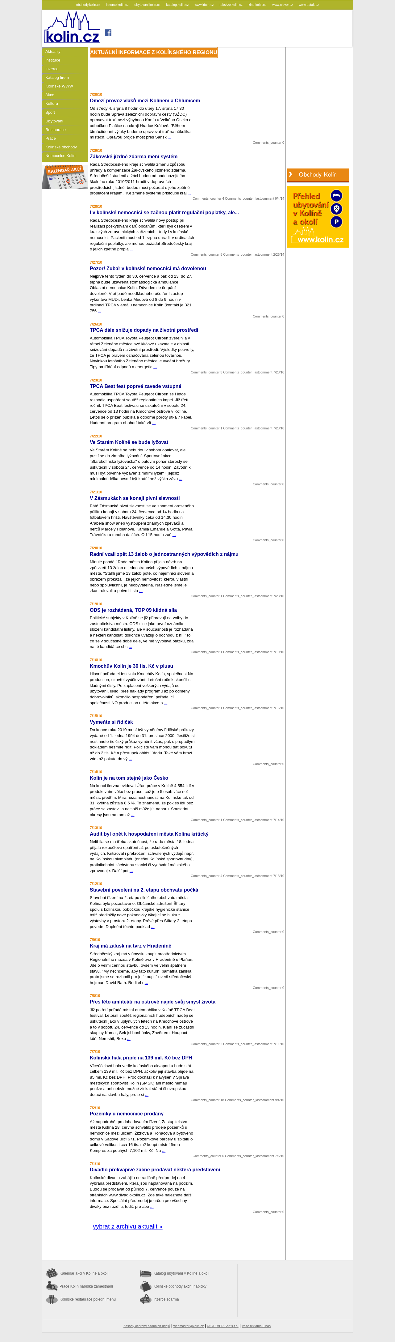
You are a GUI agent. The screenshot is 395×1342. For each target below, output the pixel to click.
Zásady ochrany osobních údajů (146, 1326)
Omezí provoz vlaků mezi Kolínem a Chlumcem (145, 100)
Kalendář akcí (84, 1273)
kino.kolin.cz (257, 4)
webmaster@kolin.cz (188, 1326)
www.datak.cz (309, 4)
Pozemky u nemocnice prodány (127, 1113)
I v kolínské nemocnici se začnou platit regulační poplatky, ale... (164, 212)
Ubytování (54, 121)
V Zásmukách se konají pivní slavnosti (135, 498)
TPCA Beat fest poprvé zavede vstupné (135, 386)
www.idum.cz (204, 4)
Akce (49, 94)
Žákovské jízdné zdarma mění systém (134, 156)
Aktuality (52, 51)
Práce (50, 138)
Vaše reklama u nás (256, 1326)
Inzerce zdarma (166, 1299)
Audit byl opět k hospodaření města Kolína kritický (149, 834)
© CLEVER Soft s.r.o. (222, 1326)
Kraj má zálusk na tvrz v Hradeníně (130, 945)
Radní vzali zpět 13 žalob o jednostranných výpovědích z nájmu (164, 554)
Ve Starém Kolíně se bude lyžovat (129, 442)
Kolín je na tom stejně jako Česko (129, 778)
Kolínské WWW (59, 86)
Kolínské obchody (61, 147)
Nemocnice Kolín (60, 155)
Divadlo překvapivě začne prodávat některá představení (155, 1169)
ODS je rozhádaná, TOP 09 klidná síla (133, 610)
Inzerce (51, 68)
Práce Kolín (86, 1286)
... (169, 137)
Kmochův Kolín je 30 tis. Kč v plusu (131, 666)
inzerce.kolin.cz (118, 4)
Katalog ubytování (181, 1273)
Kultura (51, 103)
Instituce (52, 60)
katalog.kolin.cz (178, 4)
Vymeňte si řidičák (111, 722)
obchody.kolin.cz (88, 4)
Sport (50, 112)
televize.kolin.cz (232, 4)
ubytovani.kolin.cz (148, 4)
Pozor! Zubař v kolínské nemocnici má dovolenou (148, 268)
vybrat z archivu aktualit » (128, 1226)
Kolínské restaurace (88, 1299)
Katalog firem (57, 77)
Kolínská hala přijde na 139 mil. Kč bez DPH (141, 1057)
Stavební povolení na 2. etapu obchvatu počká (144, 890)
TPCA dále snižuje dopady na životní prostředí (144, 330)
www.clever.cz (283, 4)
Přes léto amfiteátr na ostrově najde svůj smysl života (152, 1001)
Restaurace (55, 129)
